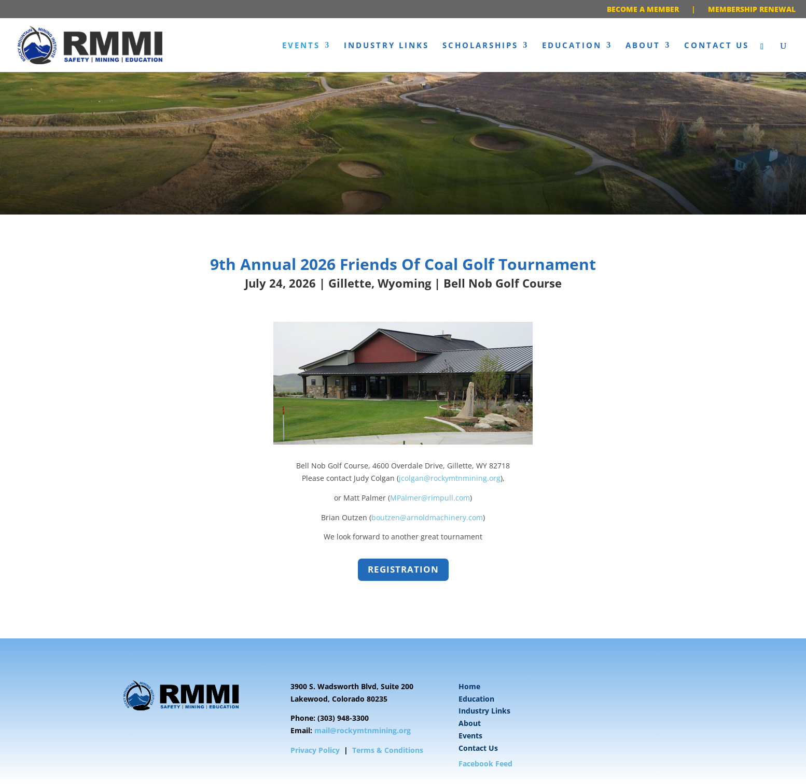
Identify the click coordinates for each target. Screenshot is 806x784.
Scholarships (480, 45)
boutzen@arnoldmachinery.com (427, 517)
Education (572, 45)
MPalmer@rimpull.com (430, 498)
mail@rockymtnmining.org (362, 730)
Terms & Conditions (387, 750)
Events (301, 45)
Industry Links (386, 45)
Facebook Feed (485, 763)
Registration (403, 569)
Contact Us (716, 45)
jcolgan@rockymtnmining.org (450, 478)
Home (469, 686)
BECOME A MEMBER (643, 9)
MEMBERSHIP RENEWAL (752, 9)
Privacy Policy (315, 750)
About (643, 45)
